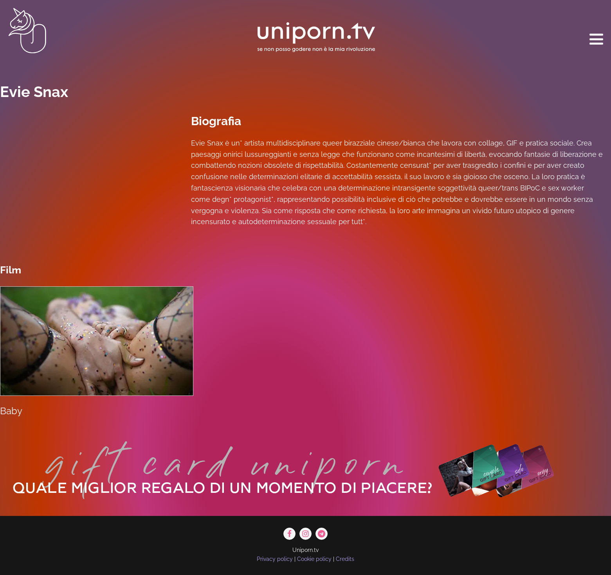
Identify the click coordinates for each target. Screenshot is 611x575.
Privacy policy (275, 559)
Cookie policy (314, 559)
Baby (11, 411)
